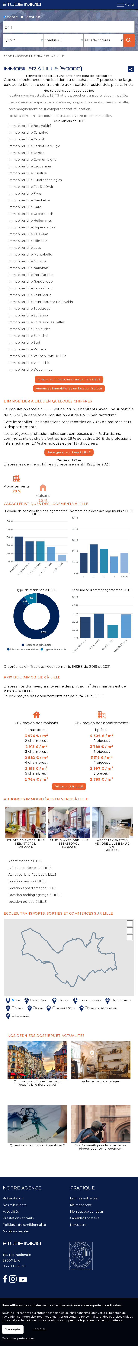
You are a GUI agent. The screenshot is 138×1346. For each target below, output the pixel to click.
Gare (13, 1001)
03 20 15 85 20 (14, 1266)
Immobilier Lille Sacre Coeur (30, 288)
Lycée (34, 1008)
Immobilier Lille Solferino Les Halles (36, 322)
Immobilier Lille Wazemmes (30, 369)
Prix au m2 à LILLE (69, 786)
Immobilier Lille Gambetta (29, 200)
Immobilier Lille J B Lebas (28, 234)
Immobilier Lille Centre (26, 153)
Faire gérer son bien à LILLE (69, 452)
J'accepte (12, 1329)
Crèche (60, 1001)
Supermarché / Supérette (97, 1008)
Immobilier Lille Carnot (26, 139)
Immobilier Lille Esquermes (30, 166)
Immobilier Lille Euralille (27, 173)
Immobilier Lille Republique (30, 281)
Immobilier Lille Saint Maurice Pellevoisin (40, 302)
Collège (14, 1008)
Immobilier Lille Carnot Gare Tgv (34, 146)
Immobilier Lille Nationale (28, 268)
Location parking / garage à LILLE (34, 895)
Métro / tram (35, 1001)
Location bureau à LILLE (27, 901)
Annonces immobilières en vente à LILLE (69, 379)
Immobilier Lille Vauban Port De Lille (37, 356)
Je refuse (39, 1329)
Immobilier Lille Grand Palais (30, 214)
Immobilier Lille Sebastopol (29, 308)
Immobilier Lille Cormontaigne (32, 159)
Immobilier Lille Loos (24, 247)
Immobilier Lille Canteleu (28, 132)
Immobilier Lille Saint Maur (29, 295)
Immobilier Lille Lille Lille (27, 241)
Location (30, 17)
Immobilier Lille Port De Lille (30, 275)
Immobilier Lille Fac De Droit (30, 187)
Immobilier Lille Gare (24, 207)
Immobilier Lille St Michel (28, 336)
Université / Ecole (60, 1008)
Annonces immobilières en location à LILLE (69, 388)
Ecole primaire (117, 1001)
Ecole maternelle (86, 1001)
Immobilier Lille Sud (24, 342)
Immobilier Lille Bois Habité (29, 126)
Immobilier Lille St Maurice (29, 329)
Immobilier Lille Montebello (30, 254)
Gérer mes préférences (18, 1338)
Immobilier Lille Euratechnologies (35, 180)
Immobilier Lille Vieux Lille (29, 363)
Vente (10, 17)
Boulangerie (17, 1016)
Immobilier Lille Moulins (27, 261)
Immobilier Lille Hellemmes (30, 220)
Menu (125, 4)
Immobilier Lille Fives (24, 193)
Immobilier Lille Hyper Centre (31, 227)
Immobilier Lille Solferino (28, 315)
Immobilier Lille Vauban (27, 349)
